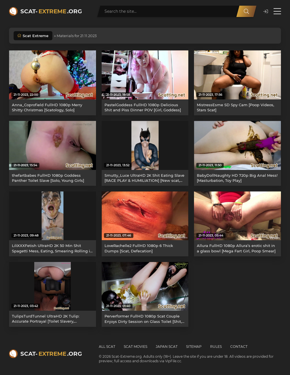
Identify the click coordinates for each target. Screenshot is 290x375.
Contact (239, 346)
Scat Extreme (35, 35)
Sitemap (194, 346)
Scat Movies (135, 346)
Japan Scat (167, 346)
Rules (216, 346)
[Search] (246, 11)
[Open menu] (277, 11)
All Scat (107, 346)
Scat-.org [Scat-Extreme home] (51, 11)
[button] (265, 11)
